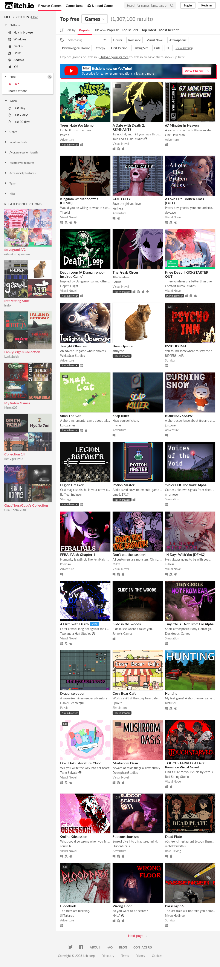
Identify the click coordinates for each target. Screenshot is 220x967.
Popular (85, 30)
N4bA (116, 915)
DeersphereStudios (125, 772)
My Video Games (17, 403)
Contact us (142, 947)
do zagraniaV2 (15, 249)
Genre (10, 131)
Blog (123, 947)
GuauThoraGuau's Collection (26, 505)
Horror (117, 40)
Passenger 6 (174, 906)
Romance (134, 40)
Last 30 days (19, 122)
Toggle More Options (27, 90)
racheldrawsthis (175, 846)
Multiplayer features (19, 162)
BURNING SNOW (179, 416)
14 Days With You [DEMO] (185, 554)
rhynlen (117, 425)
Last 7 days (18, 115)
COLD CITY (122, 199)
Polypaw (65, 564)
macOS (15, 46)
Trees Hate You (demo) (77, 125)
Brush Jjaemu (123, 346)
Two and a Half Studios (128, 139)
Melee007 (10, 407)
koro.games (67, 425)
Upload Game (100, 5)
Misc (9, 193)
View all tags (184, 48)
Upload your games (113, 57)
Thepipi (65, 212)
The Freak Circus (126, 272)
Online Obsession (73, 836)
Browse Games (49, 5)
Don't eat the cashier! (129, 554)
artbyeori (118, 351)
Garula (117, 282)
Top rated (148, 30)
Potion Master (123, 485)
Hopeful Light (69, 286)
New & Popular (107, 30)
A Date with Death (74, 624)
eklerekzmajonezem (17, 254)
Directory (108, 956)
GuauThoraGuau (15, 510)
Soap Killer (121, 416)
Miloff (116, 564)
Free (13, 84)
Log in (188, 5)
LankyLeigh (11, 356)
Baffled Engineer (71, 494)
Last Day (16, 108)
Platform (12, 25)
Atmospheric (177, 40)
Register (206, 5)
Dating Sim (140, 48)
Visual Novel (155, 40)
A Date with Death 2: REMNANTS (129, 127)
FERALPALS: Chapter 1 (77, 554)
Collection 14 (14, 454)
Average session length (21, 152)
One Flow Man (175, 135)
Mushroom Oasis (125, 763)
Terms (125, 956)
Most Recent (169, 30)
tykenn (64, 135)
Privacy (140, 956)
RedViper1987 (13, 459)
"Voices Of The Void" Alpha (185, 485)
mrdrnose (171, 494)
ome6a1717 (120, 494)
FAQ (110, 947)
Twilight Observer (74, 346)
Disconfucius (121, 846)
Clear (34, 17)
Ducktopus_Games (177, 633)
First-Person (119, 48)
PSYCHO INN (175, 346)
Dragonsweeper (72, 693)
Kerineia (118, 208)
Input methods (15, 142)
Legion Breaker (72, 485)
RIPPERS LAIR (174, 355)
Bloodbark (68, 906)
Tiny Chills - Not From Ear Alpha (189, 624)
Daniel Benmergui (72, 703)
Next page (135, 935)
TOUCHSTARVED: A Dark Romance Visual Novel (185, 765)
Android (16, 60)
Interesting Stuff (16, 301)
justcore (170, 425)
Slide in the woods (127, 624)
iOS (13, 67)
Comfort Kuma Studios (180, 286)
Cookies (157, 956)
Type (9, 183)
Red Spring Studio (177, 777)
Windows (17, 39)
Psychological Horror (76, 48)
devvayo (170, 212)
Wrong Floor (122, 906)
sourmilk (65, 846)
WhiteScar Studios (72, 355)
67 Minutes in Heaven (182, 125)
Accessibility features (20, 173)
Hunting (171, 693)
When (10, 101)
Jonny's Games (122, 633)
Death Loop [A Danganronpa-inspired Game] (82, 274)
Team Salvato (69, 772)
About (95, 947)
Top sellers (130, 30)
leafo (7, 305)
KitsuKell (170, 703)
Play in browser (21, 32)
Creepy (100, 48)
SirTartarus (67, 915)
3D (169, 48)
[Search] (172, 5)
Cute (157, 48)
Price (10, 76)
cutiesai (170, 564)
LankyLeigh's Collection (22, 352)
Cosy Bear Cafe (124, 693)
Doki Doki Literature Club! (80, 763)
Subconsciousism (126, 836)
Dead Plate (173, 836)
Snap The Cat (70, 416)
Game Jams (74, 5)
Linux (14, 53)
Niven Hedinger (175, 915)
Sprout (117, 703)
